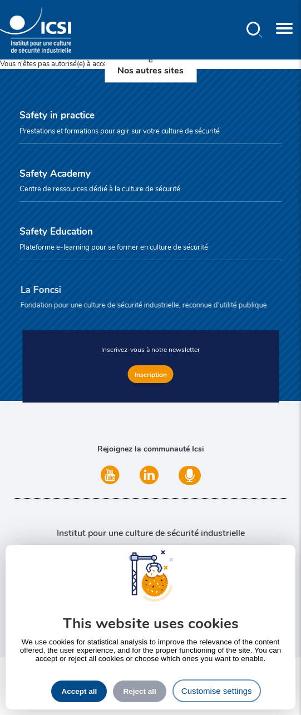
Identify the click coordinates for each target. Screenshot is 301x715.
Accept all (79, 691)
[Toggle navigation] (284, 29)
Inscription (151, 374)
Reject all (139, 691)
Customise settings (216, 691)
